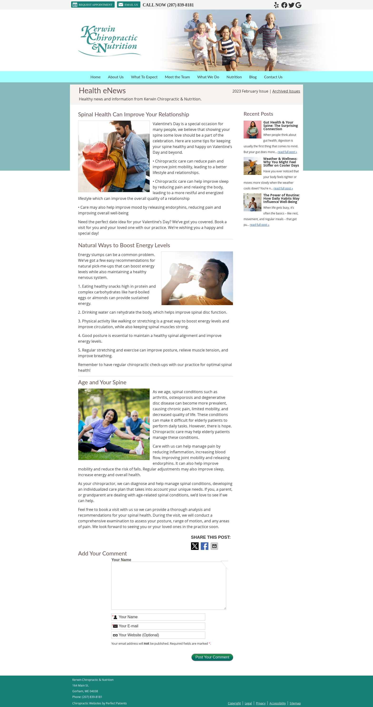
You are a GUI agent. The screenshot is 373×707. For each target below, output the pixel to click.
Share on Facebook (205, 546)
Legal (248, 703)
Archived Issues (286, 91)
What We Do (208, 76)
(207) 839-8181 (180, 5)
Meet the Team (177, 76)
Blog (253, 76)
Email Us (128, 4)
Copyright (234, 703)
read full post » (287, 152)
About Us (116, 76)
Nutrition (234, 76)
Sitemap (295, 703)
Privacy (260, 703)
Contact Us (273, 76)
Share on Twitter (195, 546)
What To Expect (144, 76)
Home (95, 76)
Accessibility (278, 703)
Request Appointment (92, 4)
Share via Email (215, 546)
